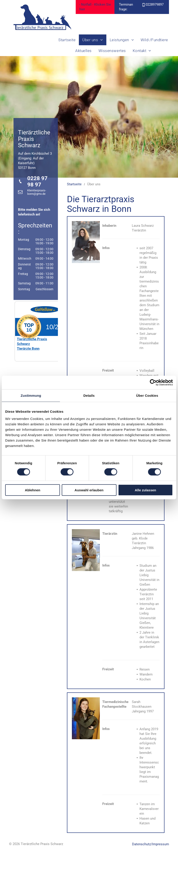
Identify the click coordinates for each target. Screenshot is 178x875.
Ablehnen (32, 490)
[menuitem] (67, 39)
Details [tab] (89, 395)
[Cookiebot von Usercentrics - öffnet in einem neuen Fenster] (153, 382)
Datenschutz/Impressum (150, 844)
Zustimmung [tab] (31, 395)
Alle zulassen (145, 490)
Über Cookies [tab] (147, 395)
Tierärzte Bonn (28, 349)
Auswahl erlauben (89, 490)
